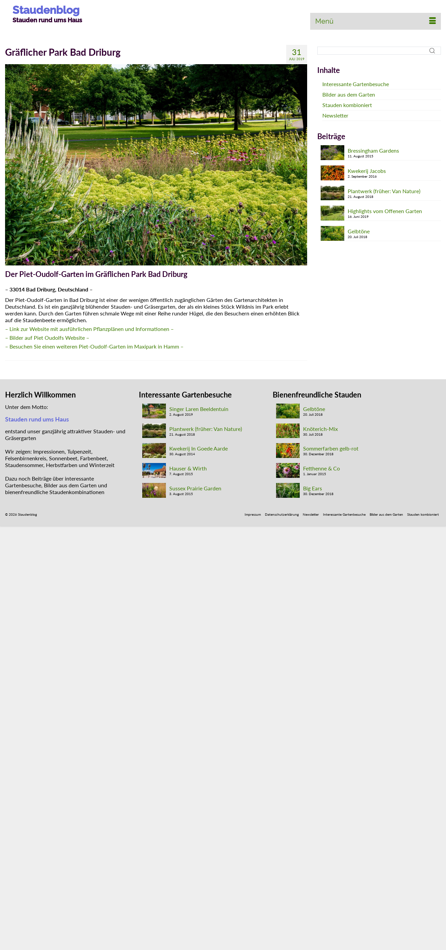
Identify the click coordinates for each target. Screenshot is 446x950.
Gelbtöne (359, 231)
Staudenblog (46, 10)
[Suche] (379, 51)
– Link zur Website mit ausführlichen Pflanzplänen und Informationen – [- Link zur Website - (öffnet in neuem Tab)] (89, 329)
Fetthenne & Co (321, 468)
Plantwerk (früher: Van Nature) (384, 191)
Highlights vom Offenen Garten (385, 211)
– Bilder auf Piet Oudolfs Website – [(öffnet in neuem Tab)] (47, 337)
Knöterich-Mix (320, 429)
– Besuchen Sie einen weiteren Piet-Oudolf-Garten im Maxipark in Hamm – (94, 346)
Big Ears (312, 488)
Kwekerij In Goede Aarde (198, 448)
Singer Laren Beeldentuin (198, 409)
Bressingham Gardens (373, 150)
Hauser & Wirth (188, 468)
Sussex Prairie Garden (195, 488)
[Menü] (375, 21)
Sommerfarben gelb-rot (330, 448)
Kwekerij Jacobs (367, 171)
